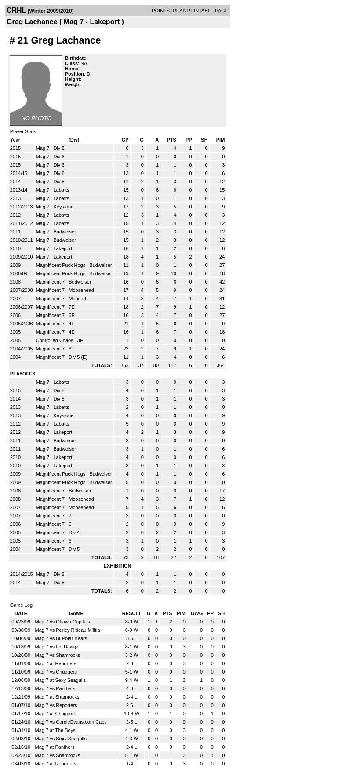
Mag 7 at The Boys (55, 730)
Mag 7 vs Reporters (56, 705)
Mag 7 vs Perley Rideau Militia (67, 630)
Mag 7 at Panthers (55, 747)
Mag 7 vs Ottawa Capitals (62, 621)
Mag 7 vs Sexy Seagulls (61, 738)
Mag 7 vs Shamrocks (57, 655)
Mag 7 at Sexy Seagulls (60, 680)
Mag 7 (43, 148)
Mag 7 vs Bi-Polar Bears (61, 638)
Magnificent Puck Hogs (61, 265)
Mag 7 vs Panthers (55, 688)
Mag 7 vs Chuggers (56, 671)
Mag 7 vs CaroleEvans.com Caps (71, 722)
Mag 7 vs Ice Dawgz (57, 646)
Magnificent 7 (51, 281)
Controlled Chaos (55, 340)
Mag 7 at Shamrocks (57, 696)
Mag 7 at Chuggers (55, 713)
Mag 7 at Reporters (55, 663)
